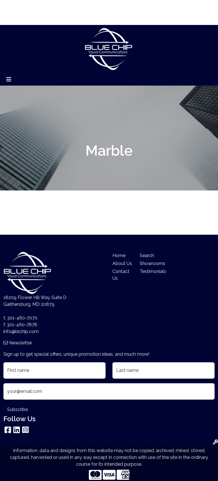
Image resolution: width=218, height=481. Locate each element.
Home (11, 6)
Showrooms (150, 263)
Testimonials (150, 271)
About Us (32, 6)
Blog (51, 6)
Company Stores (23, 18)
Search (153, 6)
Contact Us (120, 275)
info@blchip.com (21, 331)
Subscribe (17, 409)
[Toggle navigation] (9, 79)
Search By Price (76, 6)
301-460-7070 (22, 318)
